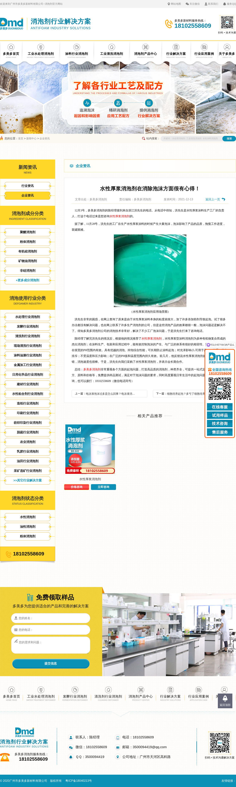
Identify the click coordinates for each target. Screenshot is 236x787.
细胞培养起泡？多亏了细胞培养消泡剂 (190, 393)
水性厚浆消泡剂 (119, 216)
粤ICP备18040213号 (78, 780)
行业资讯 (27, 186)
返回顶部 (225, 704)
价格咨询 (76, 486)
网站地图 (176, 3)
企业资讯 (45, 138)
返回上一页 (213, 199)
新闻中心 (31, 138)
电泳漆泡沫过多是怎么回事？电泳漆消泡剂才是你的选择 (111, 393)
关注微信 (195, 3)
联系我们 (213, 3)
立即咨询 (103, 486)
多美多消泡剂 (92, 369)
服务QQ (231, 3)
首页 (20, 138)
